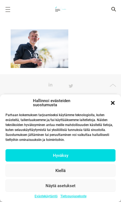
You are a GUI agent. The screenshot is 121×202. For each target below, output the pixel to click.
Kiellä (60, 170)
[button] (113, 103)
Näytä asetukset (60, 185)
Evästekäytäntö (46, 196)
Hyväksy (60, 155)
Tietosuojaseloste (73, 196)
